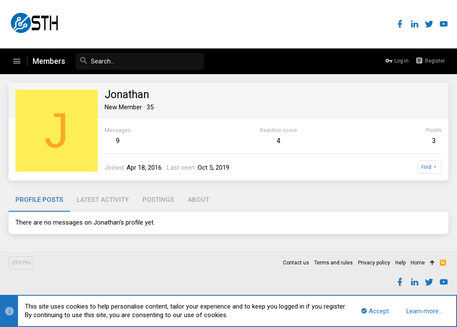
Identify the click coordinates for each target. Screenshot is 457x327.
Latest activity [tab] (103, 200)
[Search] (139, 61)
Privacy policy (374, 263)
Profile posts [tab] (39, 200)
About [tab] (198, 200)
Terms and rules (333, 263)
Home (418, 263)
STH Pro (21, 263)
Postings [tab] (158, 200)
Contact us (296, 263)
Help (400, 263)
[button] (17, 61)
